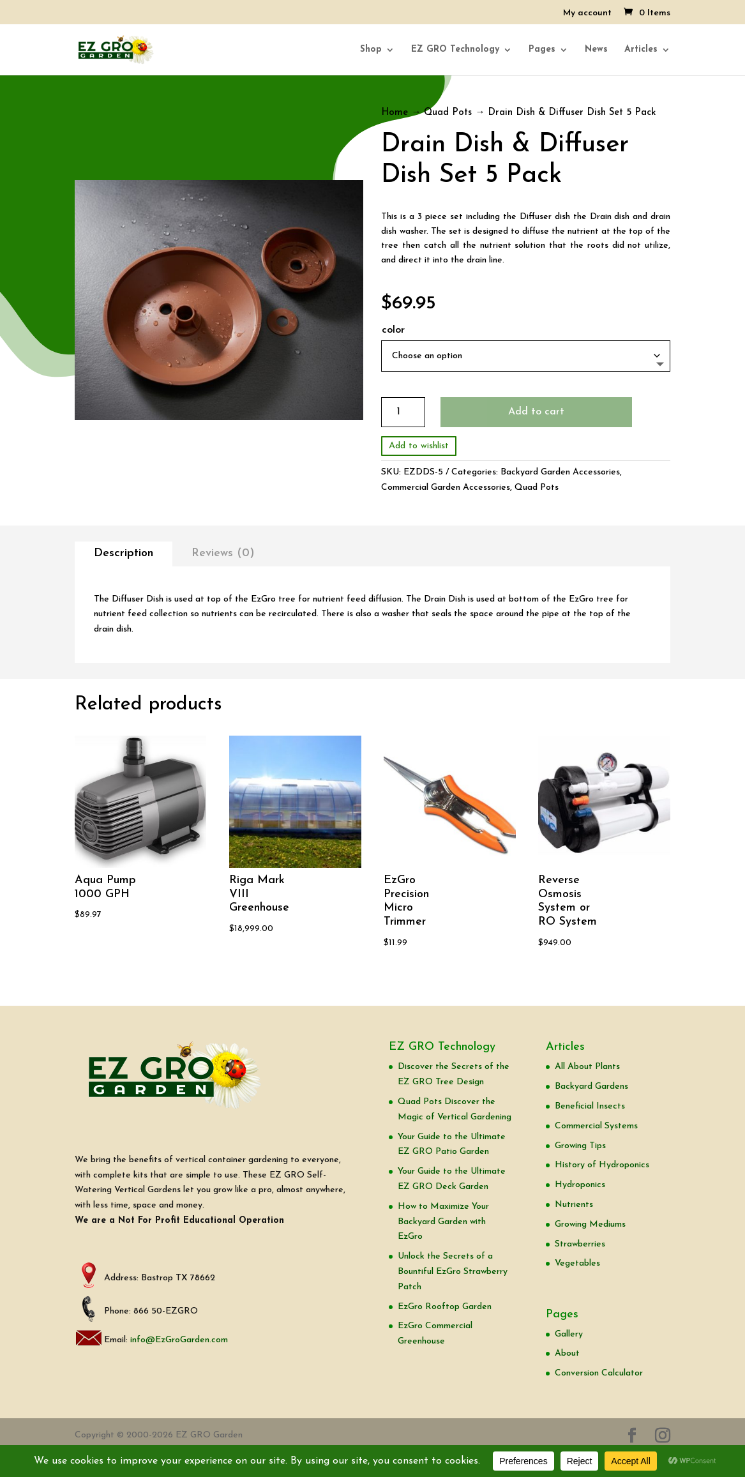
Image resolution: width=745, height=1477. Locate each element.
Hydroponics (580, 1185)
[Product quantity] (403, 412)
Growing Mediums (590, 1224)
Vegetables (577, 1263)
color (393, 330)
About (567, 1353)
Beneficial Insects (590, 1106)
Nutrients (574, 1204)
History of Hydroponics (602, 1165)
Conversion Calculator (599, 1373)
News (596, 49)
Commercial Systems (596, 1126)
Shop (371, 49)
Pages (542, 49)
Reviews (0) (223, 553)
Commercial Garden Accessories (445, 487)
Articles (641, 49)
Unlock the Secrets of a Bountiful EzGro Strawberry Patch (453, 1272)
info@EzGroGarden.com (179, 1340)
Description (123, 553)
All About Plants (587, 1067)
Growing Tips (580, 1146)
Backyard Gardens (591, 1086)
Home (394, 112)
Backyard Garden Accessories (560, 472)
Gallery (569, 1334)
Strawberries (580, 1244)
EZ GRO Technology (455, 49)
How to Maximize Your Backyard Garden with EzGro (443, 1222)
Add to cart (536, 412)
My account (587, 13)
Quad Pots (448, 112)
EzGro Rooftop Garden (445, 1307)
